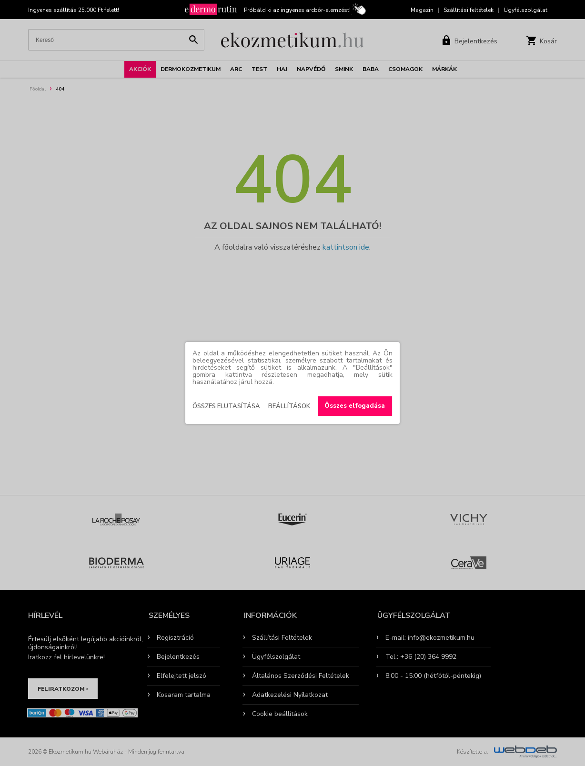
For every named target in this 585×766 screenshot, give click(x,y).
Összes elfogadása (354, 406)
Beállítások (289, 406)
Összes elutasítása (226, 406)
